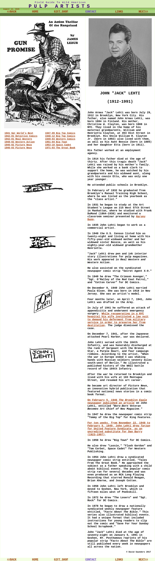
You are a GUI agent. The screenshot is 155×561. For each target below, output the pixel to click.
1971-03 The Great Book (60, 148)
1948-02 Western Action (20, 142)
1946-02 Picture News (18, 145)
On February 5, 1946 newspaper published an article (117, 402)
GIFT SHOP (61, 11)
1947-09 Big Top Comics (60, 133)
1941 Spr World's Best (19, 133)
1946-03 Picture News (18, 148)
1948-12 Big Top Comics (60, 136)
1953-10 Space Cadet (58, 145)
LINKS (119, 11)
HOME (35, 11)
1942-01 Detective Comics (21, 136)
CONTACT (90, 11)
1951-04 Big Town (56, 142)
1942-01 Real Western (18, 139)
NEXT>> (143, 11)
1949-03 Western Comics (60, 139)
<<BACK (11, 11)
